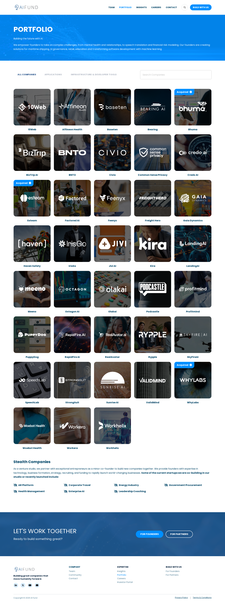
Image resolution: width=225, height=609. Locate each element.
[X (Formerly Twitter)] (23, 585)
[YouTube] (30, 585)
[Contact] (37, 585)
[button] (184, 7)
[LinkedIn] (15, 585)
